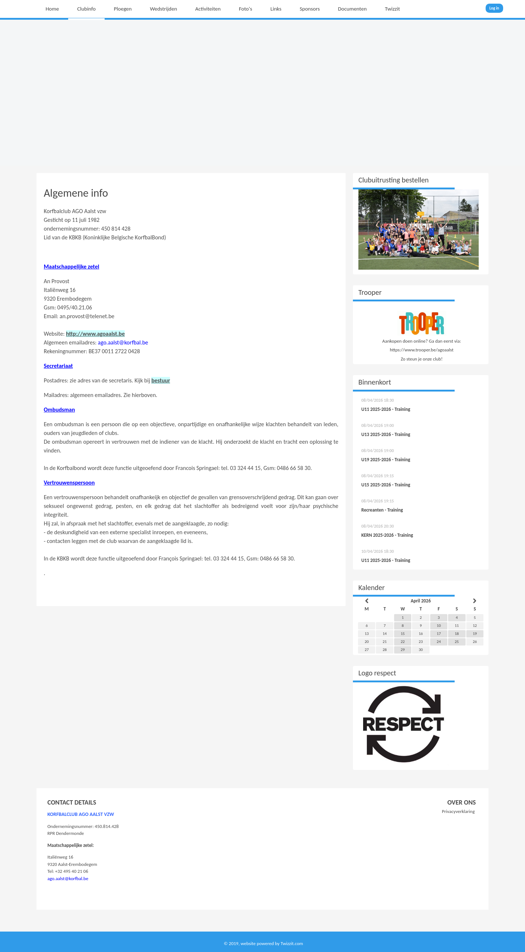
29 (403, 649)
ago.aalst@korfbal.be (123, 342)
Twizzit (392, 8)
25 (457, 641)
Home (52, 8)
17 (439, 633)
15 (403, 633)
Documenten (352, 8)
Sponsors (310, 8)
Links (276, 8)
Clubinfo (86, 8)
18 (457, 633)
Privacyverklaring (458, 811)
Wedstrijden (163, 8)
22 (403, 641)
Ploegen (123, 8)
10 (439, 625)
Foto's (245, 8)
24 (439, 641)
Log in (494, 8)
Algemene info (76, 193)
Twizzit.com (292, 943)
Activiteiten (208, 8)
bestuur (160, 380)
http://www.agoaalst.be (95, 333)
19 (475, 633)
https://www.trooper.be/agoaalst (422, 349)
